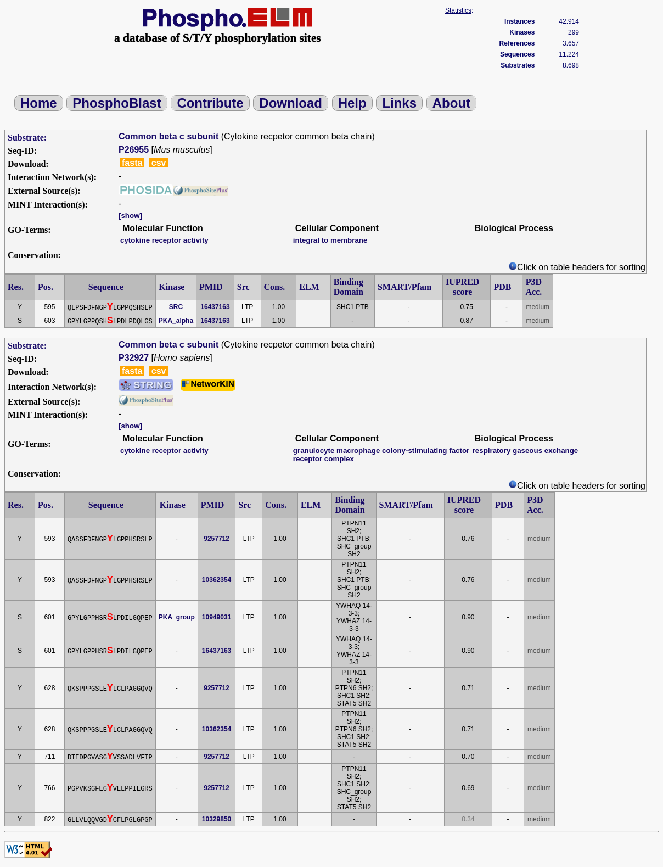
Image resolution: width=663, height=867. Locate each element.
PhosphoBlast (116, 103)
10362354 (216, 580)
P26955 (134, 149)
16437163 (214, 307)
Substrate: (27, 137)
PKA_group (177, 617)
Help (352, 103)
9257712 (216, 538)
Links (399, 103)
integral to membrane (330, 240)
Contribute (210, 103)
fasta (132, 162)
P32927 (134, 357)
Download (290, 103)
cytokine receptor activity (164, 240)
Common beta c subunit (168, 136)
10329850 (216, 819)
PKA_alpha (176, 321)
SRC (176, 307)
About (451, 103)
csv (158, 162)
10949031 (216, 617)
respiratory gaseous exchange (525, 450)
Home (38, 103)
